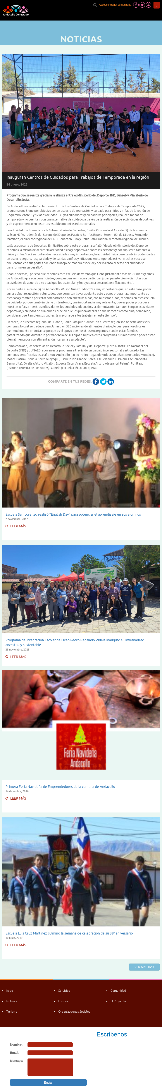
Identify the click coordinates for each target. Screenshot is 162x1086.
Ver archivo (144, 967)
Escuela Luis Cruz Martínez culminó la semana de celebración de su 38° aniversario (69, 933)
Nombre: (16, 1044)
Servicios (64, 990)
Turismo (11, 1011)
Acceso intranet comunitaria (115, 4)
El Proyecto (118, 1001)
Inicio (9, 990)
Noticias (11, 1001)
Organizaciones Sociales (74, 1011)
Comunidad (118, 990)
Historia (63, 1001)
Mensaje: (16, 1060)
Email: (14, 1052)
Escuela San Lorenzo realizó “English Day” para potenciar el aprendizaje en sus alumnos (73, 514)
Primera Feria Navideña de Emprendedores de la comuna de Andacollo (60, 786)
